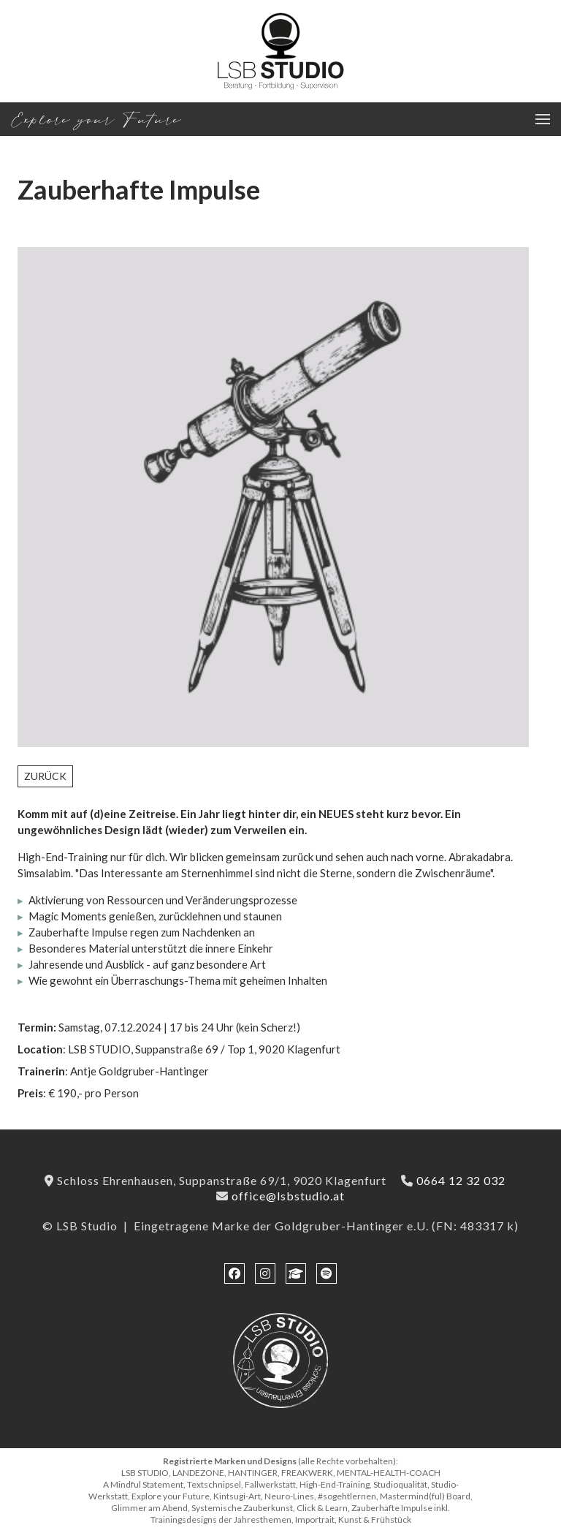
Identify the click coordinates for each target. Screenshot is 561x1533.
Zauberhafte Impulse (139, 189)
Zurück (45, 776)
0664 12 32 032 (460, 1180)
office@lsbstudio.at (288, 1196)
